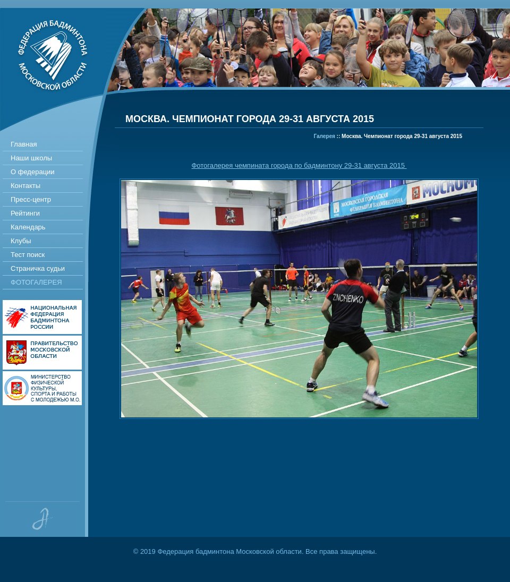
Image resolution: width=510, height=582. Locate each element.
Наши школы (31, 158)
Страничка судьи (38, 268)
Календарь (28, 227)
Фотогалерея (36, 282)
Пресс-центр (31, 199)
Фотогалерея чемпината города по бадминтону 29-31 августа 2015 (298, 165)
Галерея (324, 136)
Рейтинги (25, 213)
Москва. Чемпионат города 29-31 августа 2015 (402, 136)
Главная (24, 144)
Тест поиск (28, 255)
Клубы (21, 241)
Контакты (25, 186)
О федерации (33, 172)
